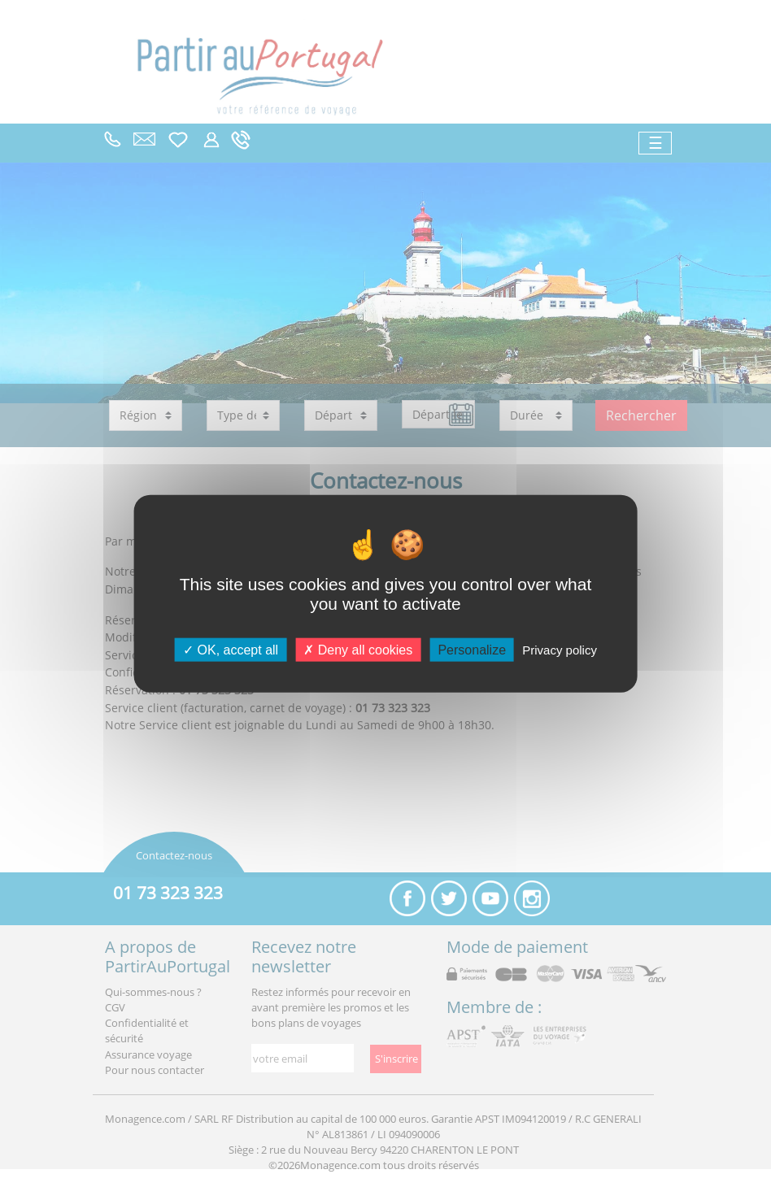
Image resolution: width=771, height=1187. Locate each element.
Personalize (472, 649)
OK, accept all (230, 649)
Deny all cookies (357, 649)
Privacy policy (559, 649)
